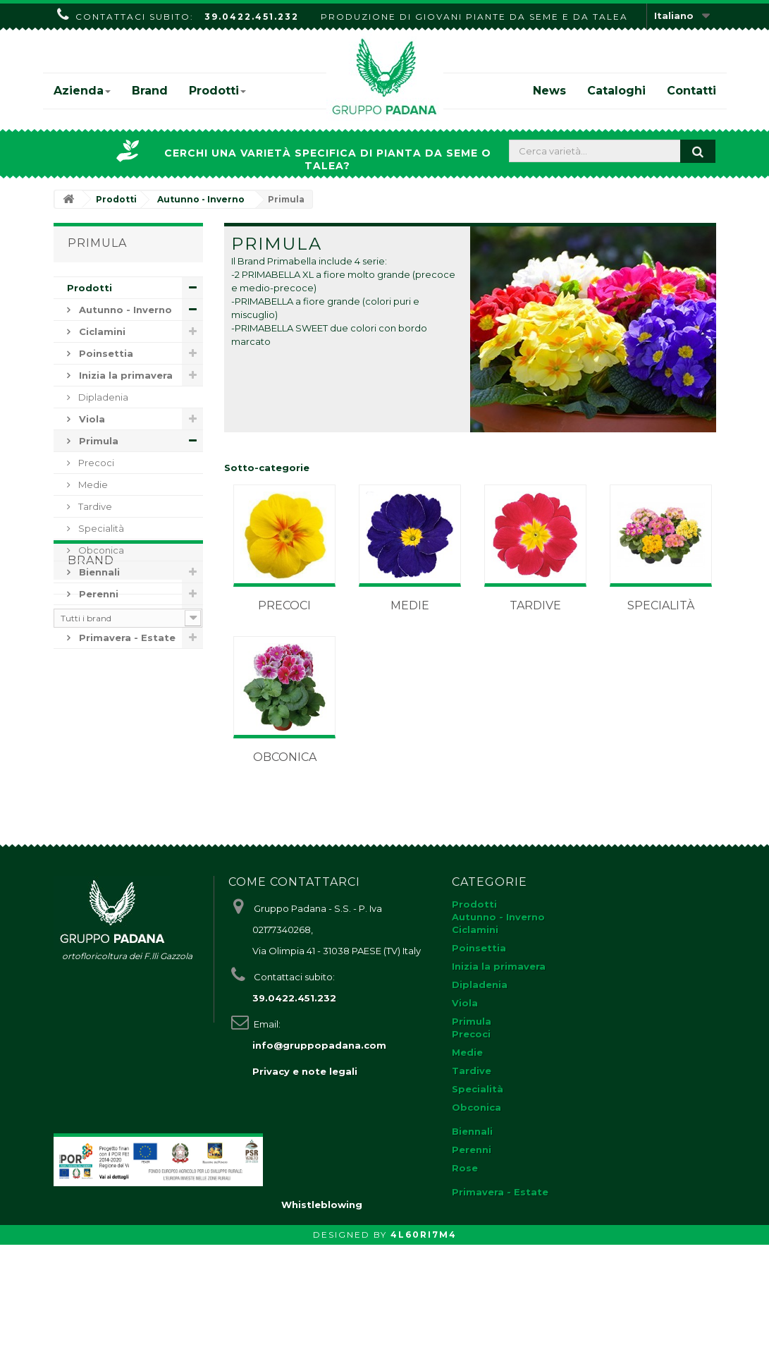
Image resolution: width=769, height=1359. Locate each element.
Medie (92, 484)
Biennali (98, 572)
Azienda (82, 90)
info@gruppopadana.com (319, 1045)
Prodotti (217, 90)
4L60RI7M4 (423, 1348)
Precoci (95, 462)
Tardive (94, 506)
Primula (97, 440)
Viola (90, 419)
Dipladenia (102, 397)
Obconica (100, 550)
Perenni (97, 593)
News (549, 90)
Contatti (691, 90)
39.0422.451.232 (251, 16)
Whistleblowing (321, 1318)
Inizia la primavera (124, 375)
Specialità (100, 528)
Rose (90, 615)
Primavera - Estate (126, 637)
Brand (150, 90)
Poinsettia (104, 353)
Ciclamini (100, 331)
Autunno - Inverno (124, 309)
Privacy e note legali (304, 1071)
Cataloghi (616, 90)
